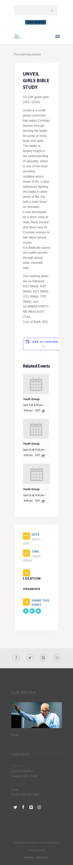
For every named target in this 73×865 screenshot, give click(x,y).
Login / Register (35, 22)
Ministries (42, 858)
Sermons (28, 858)
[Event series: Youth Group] (43, 411)
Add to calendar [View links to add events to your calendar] (45, 341)
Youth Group (31, 399)
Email (14, 735)
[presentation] (36, 384)
